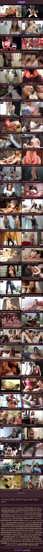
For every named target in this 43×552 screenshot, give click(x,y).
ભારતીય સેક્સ (37, 518)
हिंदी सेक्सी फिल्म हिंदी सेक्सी (32, 524)
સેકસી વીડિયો (18, 508)
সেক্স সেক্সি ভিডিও (38, 541)
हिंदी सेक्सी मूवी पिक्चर (15, 541)
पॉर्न (9, 526)
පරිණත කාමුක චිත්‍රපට (28, 532)
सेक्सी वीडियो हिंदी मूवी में (9, 537)
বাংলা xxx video (18, 539)
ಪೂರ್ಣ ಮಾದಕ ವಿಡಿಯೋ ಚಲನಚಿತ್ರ (20, 526)
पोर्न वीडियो (39, 516)
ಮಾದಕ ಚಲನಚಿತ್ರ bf (18, 534)
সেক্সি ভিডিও (32, 516)
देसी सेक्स (21, 520)
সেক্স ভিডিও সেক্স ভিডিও (22, 516)
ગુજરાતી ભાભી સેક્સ (6, 518)
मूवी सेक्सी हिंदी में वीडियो (22, 528)
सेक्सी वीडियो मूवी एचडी (18, 530)
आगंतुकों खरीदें (26, 550)
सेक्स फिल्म (15, 520)
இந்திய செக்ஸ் (33, 512)
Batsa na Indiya (37, 508)
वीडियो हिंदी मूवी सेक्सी (6, 532)
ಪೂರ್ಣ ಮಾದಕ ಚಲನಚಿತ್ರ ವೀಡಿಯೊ (33, 534)
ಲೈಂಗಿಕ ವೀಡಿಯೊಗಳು (17, 518)
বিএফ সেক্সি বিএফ (24, 512)
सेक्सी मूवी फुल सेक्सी (22, 545)
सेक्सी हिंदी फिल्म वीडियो (6, 520)
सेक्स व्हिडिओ (4, 543)
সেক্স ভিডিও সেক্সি (10, 528)
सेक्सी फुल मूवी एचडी (33, 545)
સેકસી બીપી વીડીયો (20, 524)
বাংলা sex (26, 520)
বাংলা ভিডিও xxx (6, 508)
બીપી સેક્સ (39, 530)
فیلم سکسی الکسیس (11, 545)
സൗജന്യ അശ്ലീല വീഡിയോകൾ (15, 522)
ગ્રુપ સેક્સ (29, 522)
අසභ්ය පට (32, 543)
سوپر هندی (33, 520)
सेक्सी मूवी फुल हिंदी (28, 518)
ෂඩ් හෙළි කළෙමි (13, 543)
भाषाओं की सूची (28, 514)
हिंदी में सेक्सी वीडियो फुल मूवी (8, 510)
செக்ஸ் (18, 537)
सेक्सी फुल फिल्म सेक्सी (6, 530)
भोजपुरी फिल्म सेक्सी (28, 508)
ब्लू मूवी (13, 508)
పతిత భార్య (36, 537)
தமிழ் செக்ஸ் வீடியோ (17, 514)
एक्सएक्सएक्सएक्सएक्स (7, 539)
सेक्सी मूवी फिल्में (21, 2)
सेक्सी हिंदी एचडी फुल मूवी (26, 537)
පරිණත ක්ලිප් (39, 543)
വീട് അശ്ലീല (26, 539)
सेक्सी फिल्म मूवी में (14, 512)
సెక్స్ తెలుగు (7, 514)
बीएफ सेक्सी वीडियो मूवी (27, 541)
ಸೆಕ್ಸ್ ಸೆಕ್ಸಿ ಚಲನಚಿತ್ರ (16, 532)
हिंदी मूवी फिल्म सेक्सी (10, 516)
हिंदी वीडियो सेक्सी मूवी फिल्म (35, 528)
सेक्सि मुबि (9, 534)
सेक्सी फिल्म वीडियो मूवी (30, 510)
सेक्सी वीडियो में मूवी (5, 541)
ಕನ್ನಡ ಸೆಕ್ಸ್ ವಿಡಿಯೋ (30, 530)
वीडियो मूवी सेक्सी (10, 524)
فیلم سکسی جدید (23, 543)
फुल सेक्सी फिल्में (20, 510)
